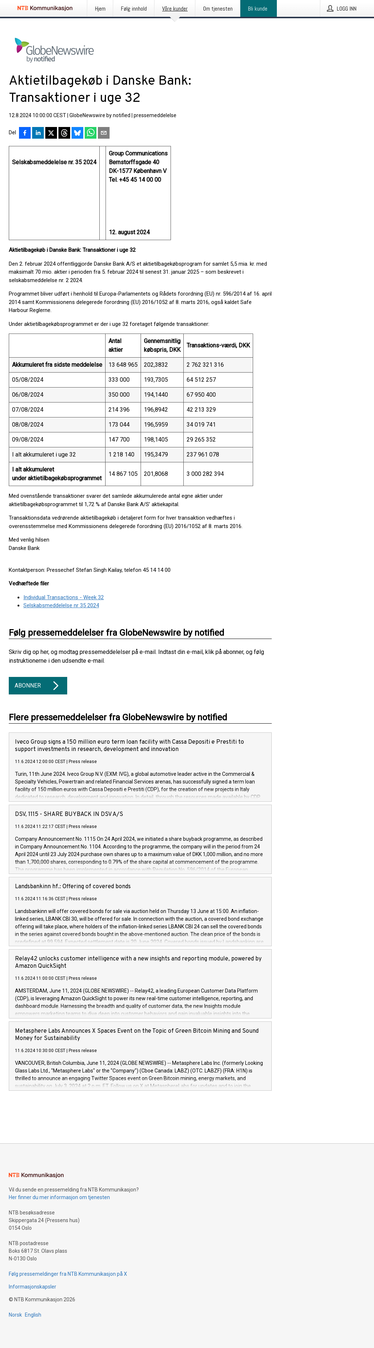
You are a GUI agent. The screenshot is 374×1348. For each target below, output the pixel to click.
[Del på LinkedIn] (38, 133)
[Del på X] (51, 133)
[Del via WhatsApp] (90, 133)
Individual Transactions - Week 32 (63, 597)
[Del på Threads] (64, 133)
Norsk (15, 1315)
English (33, 1315)
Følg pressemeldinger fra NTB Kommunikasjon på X (68, 1274)
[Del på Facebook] (25, 133)
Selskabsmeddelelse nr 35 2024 (61, 605)
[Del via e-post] (104, 133)
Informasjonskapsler (32, 1287)
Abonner (38, 685)
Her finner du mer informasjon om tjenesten (59, 1197)
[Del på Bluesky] (77, 133)
